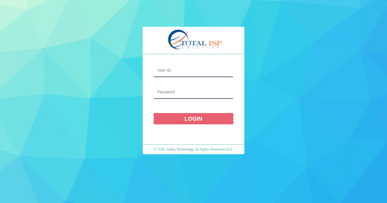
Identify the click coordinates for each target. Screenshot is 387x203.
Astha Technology (180, 149)
